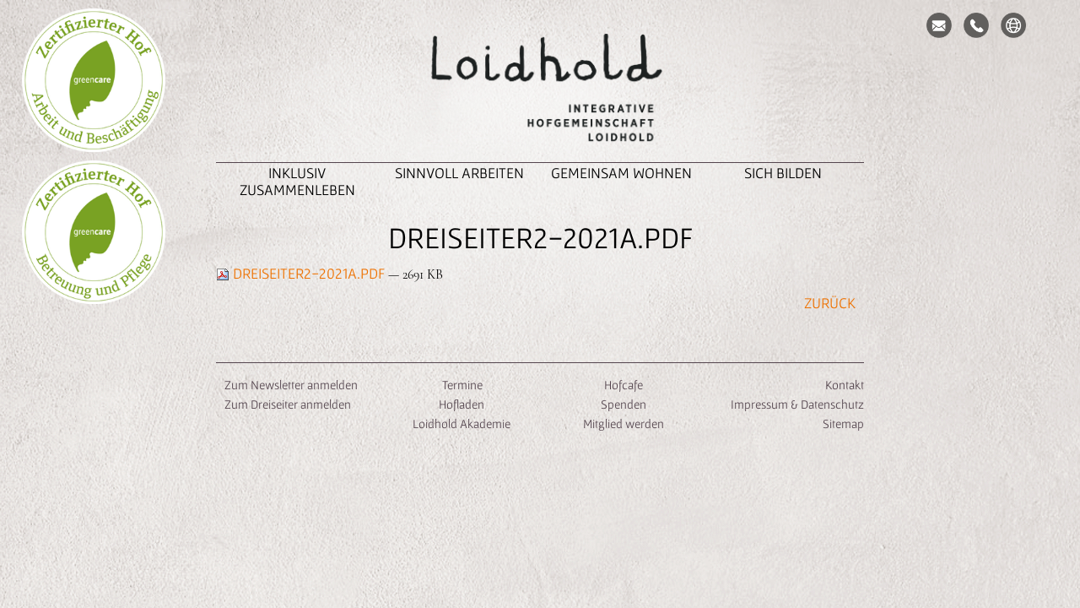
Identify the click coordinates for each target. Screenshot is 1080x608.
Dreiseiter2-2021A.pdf (302, 273)
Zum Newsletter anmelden (291, 384)
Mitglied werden (623, 423)
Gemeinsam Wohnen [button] (621, 173)
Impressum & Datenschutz (797, 404)
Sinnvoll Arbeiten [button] (459, 173)
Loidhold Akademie (461, 423)
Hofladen (461, 404)
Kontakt (844, 384)
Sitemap (843, 423)
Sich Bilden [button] (783, 173)
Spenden (623, 404)
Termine (461, 384)
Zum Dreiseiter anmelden (287, 404)
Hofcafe (623, 384)
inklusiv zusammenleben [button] (297, 181)
